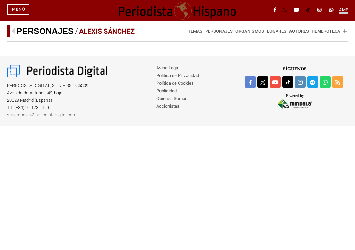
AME (343, 10)
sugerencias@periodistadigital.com (42, 115)
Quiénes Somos (172, 99)
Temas (195, 31)
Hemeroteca (326, 31)
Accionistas (168, 106)
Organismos (249, 31)
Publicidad (166, 91)
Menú (18, 10)
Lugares (276, 31)
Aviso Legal (167, 68)
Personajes (45, 31)
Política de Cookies (175, 83)
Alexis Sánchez (107, 31)
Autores (299, 31)
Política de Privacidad (177, 76)
